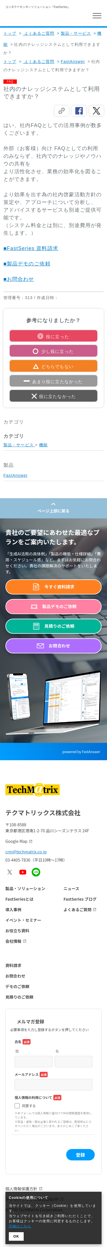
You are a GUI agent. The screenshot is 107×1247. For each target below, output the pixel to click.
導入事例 (13, 909)
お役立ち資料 (17, 930)
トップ (9, 33)
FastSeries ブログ (79, 899)
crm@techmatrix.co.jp (26, 851)
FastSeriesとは (19, 899)
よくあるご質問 (36, 33)
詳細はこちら (20, 1226)
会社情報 (13, 941)
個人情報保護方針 (21, 1188)
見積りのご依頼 (19, 997)
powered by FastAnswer (81, 751)
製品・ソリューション (25, 888)
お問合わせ (15, 976)
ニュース (71, 888)
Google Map (16, 841)
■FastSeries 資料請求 (30, 248)
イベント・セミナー (23, 920)
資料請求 (13, 965)
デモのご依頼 (17, 986)
